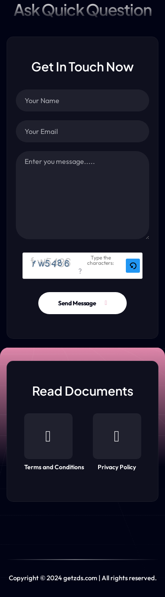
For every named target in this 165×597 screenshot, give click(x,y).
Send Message (77, 303)
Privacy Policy (117, 442)
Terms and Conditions (54, 442)
